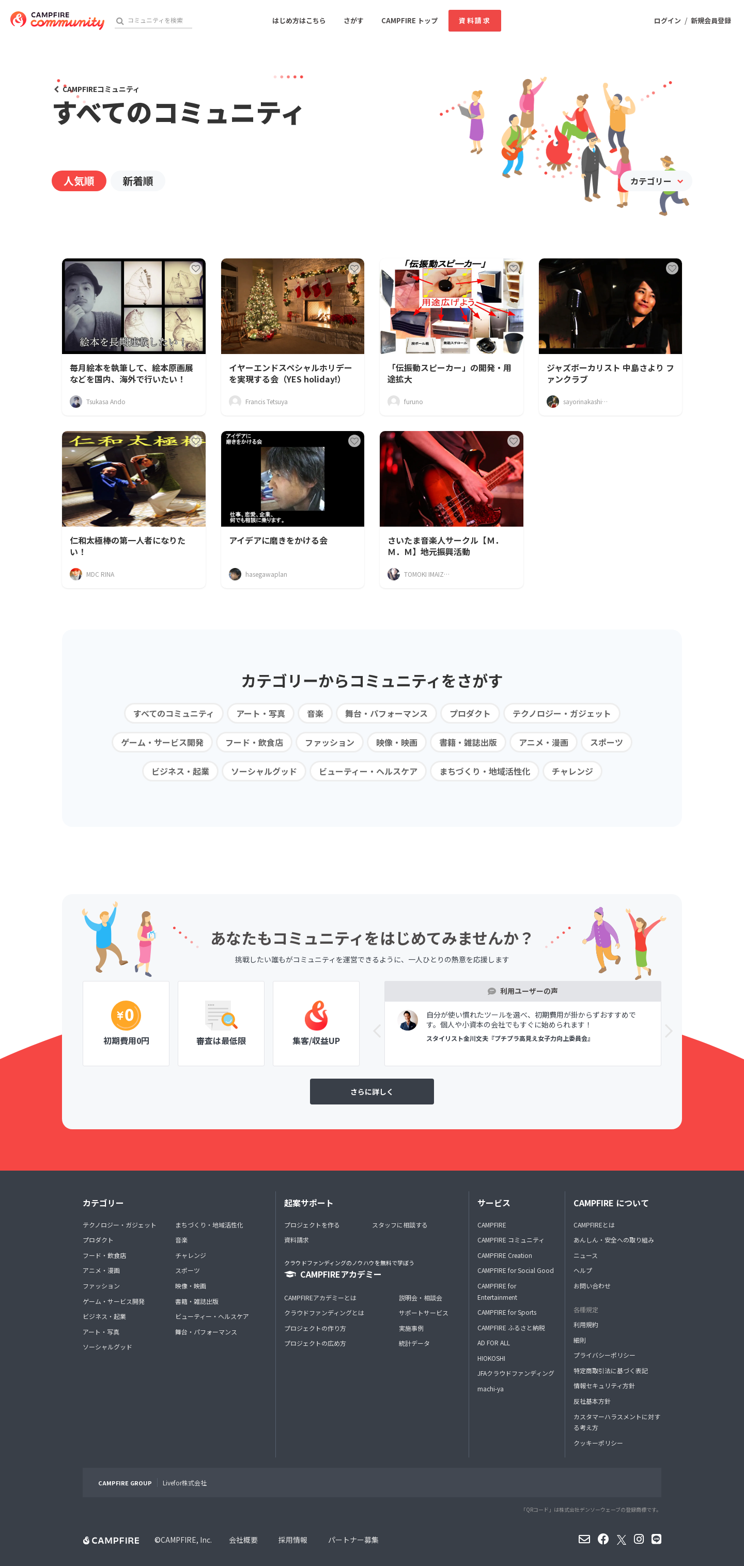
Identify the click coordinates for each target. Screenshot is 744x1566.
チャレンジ (572, 771)
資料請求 (475, 20)
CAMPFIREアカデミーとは (320, 1297)
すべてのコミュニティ (173, 713)
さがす (354, 20)
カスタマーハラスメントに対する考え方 (617, 1422)
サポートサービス (423, 1312)
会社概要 (243, 1539)
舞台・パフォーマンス (386, 713)
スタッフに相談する (400, 1224)
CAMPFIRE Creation (504, 1255)
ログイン (667, 20)
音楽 (315, 713)
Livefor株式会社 (185, 1482)
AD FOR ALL (493, 1342)
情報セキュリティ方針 (604, 1385)
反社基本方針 (592, 1400)
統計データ (414, 1343)
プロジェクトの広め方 (315, 1343)
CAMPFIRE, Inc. (186, 1539)
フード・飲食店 (254, 742)
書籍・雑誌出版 (468, 742)
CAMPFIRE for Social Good (515, 1270)
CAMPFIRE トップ (409, 20)
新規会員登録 (711, 20)
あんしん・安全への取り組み (614, 1239)
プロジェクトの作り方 (315, 1328)
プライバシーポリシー (605, 1354)
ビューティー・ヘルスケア (368, 771)
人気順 (79, 180)
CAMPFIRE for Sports (506, 1312)
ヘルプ (583, 1270)
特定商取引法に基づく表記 (611, 1370)
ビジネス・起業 (180, 771)
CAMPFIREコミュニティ (101, 89)
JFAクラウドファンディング (515, 1373)
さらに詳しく (372, 1091)
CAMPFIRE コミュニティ (511, 1239)
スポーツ (606, 742)
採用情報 (292, 1539)
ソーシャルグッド (264, 771)
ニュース (586, 1255)
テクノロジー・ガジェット (562, 713)
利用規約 (586, 1324)
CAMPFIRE (491, 1224)
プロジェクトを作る (312, 1224)
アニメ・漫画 (543, 742)
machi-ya (490, 1388)
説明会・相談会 (420, 1297)
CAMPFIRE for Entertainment (497, 1291)
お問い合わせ (592, 1285)
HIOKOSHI (491, 1358)
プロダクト (470, 713)
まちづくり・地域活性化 (484, 771)
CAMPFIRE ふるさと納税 (511, 1327)
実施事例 (411, 1328)
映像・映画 (396, 742)
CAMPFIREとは (594, 1224)
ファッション (329, 742)
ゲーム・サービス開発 (162, 742)
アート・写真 (260, 713)
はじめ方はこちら (299, 20)
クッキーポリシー (598, 1442)
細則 (580, 1339)
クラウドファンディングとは (324, 1312)
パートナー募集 (353, 1539)
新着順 (137, 180)
